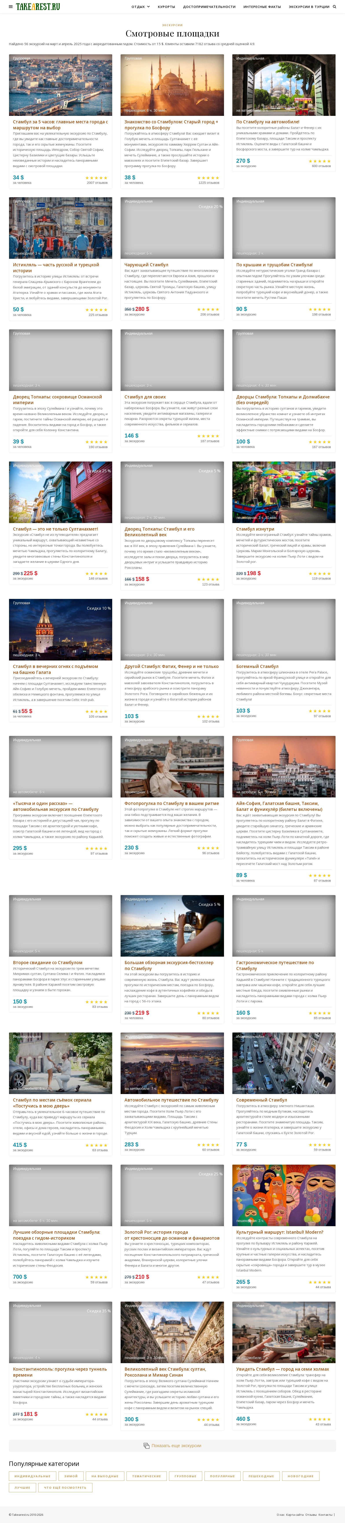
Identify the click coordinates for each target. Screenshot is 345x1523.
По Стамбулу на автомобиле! (267, 122)
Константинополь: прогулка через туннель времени (60, 1372)
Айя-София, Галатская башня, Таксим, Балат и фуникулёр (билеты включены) (279, 806)
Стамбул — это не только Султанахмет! (55, 529)
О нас (280, 1515)
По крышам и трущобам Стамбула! (274, 265)
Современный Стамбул (261, 1100)
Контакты (325, 1515)
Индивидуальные (33, 1476)
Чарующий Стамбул (146, 265)
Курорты (166, 6)
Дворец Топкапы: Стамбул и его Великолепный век (160, 532)
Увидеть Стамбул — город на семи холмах (282, 1369)
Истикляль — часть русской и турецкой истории (56, 268)
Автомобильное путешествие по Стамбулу (171, 1100)
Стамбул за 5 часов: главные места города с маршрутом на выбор (60, 125)
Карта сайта (295, 1515)
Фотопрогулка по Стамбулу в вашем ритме (172, 803)
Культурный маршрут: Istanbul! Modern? (279, 1232)
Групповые (185, 1476)
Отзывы (311, 1515)
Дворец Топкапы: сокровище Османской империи (57, 400)
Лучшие (22, 1488)
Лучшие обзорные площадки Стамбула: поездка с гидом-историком (56, 1235)
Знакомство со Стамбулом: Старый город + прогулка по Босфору (171, 125)
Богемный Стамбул (257, 666)
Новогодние (301, 1476)
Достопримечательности (209, 6)
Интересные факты (262, 6)
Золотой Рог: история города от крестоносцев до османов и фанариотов (172, 1235)
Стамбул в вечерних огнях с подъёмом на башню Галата (55, 669)
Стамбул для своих (145, 397)
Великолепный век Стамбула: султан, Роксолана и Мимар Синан (165, 1372)
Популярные (222, 1476)
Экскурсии (172, 25)
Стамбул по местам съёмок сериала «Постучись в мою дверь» (52, 1103)
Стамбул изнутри (255, 529)
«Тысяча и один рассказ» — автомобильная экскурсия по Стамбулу (56, 806)
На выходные (105, 1476)
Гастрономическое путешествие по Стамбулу (275, 965)
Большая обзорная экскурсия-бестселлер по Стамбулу (169, 965)
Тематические (146, 1476)
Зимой (71, 1476)
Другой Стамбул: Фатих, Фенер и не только (172, 666)
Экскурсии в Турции (309, 6)
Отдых (138, 6)
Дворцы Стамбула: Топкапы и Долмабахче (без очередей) (283, 400)
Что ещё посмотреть (65, 1488)
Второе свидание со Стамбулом (48, 962)
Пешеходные (261, 1476)
